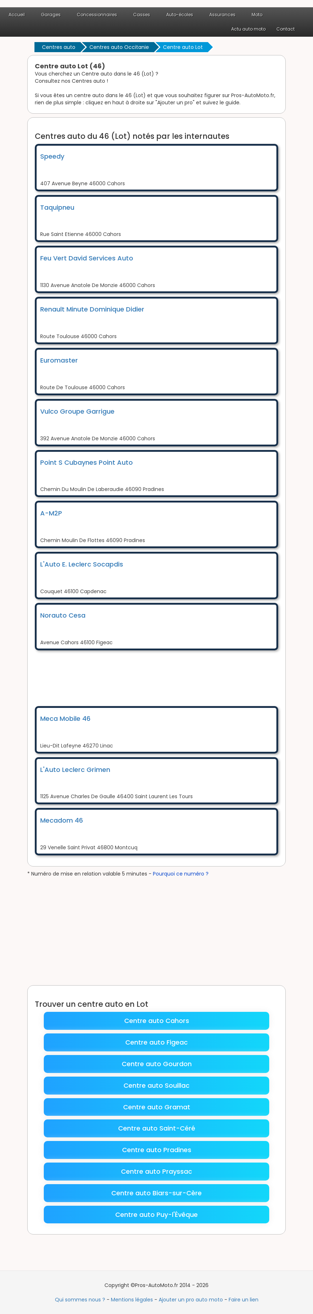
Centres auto (58, 47)
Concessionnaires (97, 15)
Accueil (17, 15)
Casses (141, 15)
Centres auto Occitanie (119, 47)
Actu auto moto (248, 29)
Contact (285, 29)
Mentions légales (132, 1299)
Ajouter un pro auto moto (191, 1299)
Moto (257, 15)
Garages (51, 15)
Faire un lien (243, 1299)
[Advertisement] (165, 677)
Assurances (222, 15)
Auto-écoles (179, 15)
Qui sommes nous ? (80, 1299)
